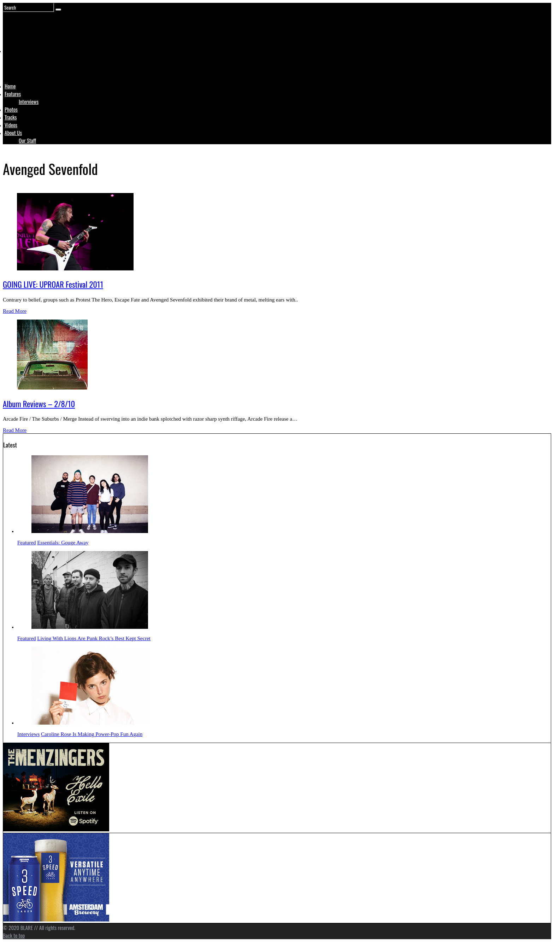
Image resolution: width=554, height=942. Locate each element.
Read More (14, 311)
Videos (11, 125)
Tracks (11, 117)
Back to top (14, 935)
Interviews (29, 101)
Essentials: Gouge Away (62, 542)
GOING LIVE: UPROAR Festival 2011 (53, 284)
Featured (26, 542)
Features (13, 94)
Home (10, 86)
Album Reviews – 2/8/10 (39, 404)
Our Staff (27, 140)
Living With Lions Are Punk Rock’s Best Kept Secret (94, 638)
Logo (22, 64)
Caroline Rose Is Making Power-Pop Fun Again (91, 734)
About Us (13, 132)
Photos (11, 109)
